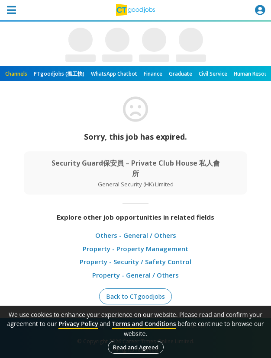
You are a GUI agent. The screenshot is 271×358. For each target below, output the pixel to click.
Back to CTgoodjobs (135, 296)
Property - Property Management (135, 248)
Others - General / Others (135, 235)
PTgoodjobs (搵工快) (59, 73)
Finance (153, 73)
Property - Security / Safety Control (135, 261)
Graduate (180, 73)
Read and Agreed (135, 347)
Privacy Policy (78, 324)
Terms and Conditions (144, 324)
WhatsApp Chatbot (114, 73)
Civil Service (213, 73)
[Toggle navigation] (11, 10)
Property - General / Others (135, 275)
